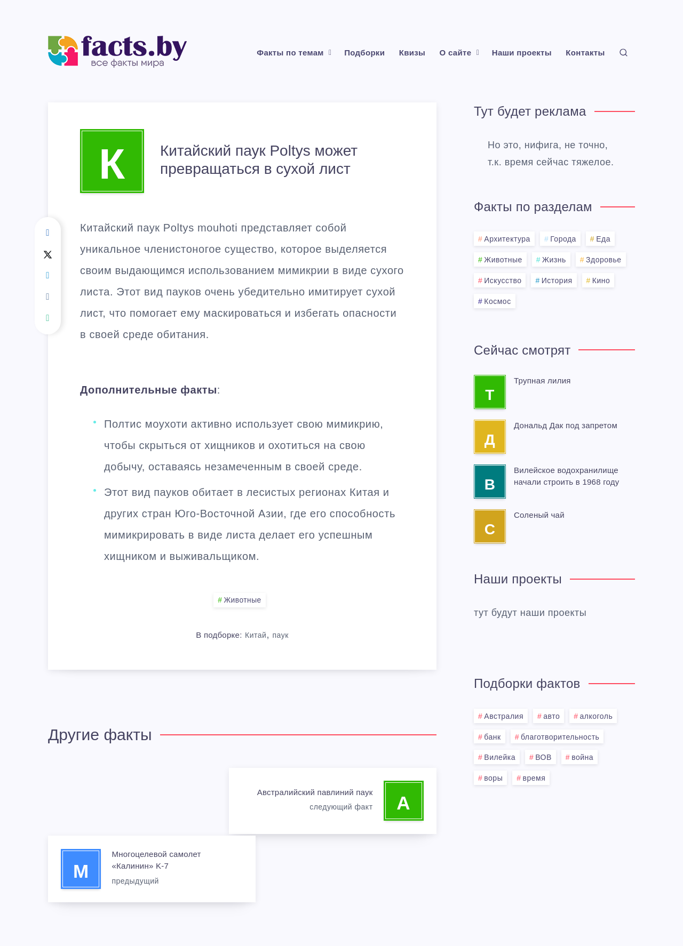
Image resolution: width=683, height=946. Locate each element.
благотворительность (560, 737)
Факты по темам (290, 52)
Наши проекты (522, 52)
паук (280, 635)
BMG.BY (394, 912)
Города (563, 239)
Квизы (412, 52)
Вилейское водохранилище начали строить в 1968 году (567, 476)
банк (492, 737)
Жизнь (554, 259)
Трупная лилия (542, 380)
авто (551, 716)
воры (493, 778)
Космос (497, 301)
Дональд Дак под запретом (565, 425)
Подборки (364, 52)
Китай (255, 635)
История (557, 280)
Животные (243, 600)
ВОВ (543, 757)
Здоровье (604, 259)
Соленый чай (539, 514)
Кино (601, 280)
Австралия (503, 716)
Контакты (585, 52)
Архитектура (507, 239)
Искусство (502, 280)
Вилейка (499, 757)
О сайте (456, 52)
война (582, 757)
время (534, 778)
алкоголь (596, 716)
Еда (603, 239)
